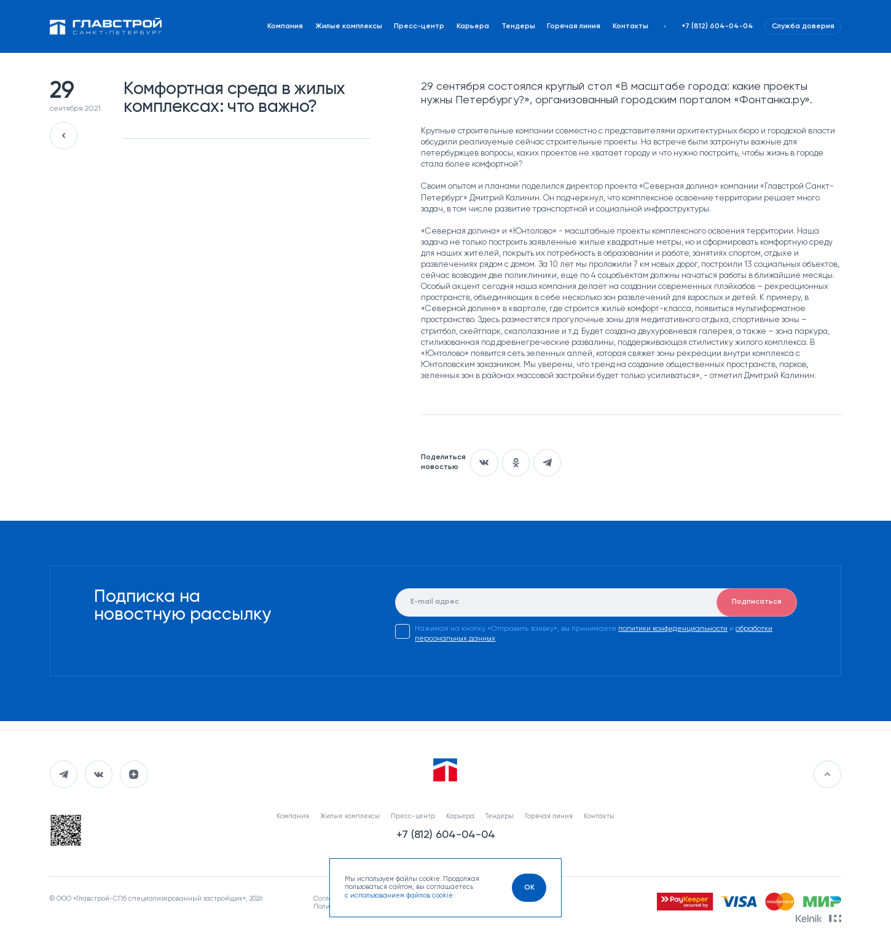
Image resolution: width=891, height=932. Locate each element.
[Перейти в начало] (827, 774)
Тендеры (518, 26)
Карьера (473, 26)
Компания (285, 26)
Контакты (630, 26)
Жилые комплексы (348, 26)
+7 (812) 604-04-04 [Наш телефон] (717, 26)
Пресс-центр (419, 26)
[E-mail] (596, 602)
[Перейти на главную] (106, 26)
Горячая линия (573, 26)
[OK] (529, 887)
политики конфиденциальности (673, 629)
